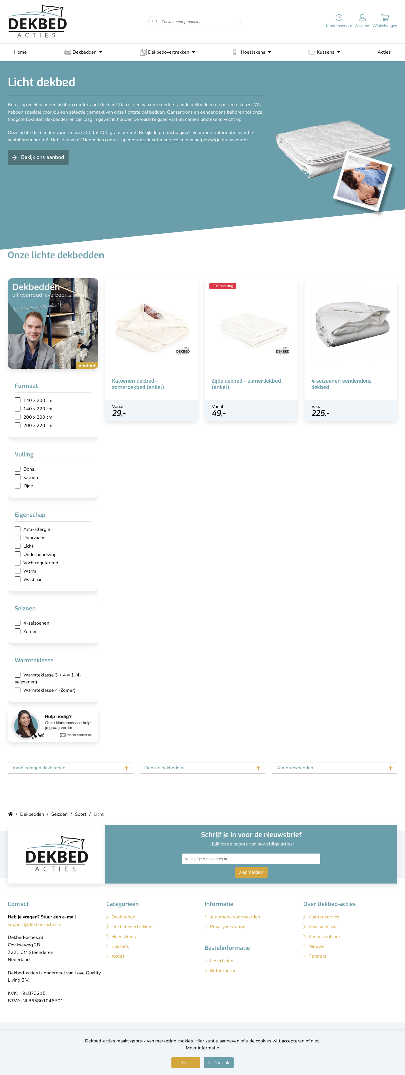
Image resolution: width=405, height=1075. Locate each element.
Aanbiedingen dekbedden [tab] (38, 768)
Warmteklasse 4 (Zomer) (49, 690)
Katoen (30, 477)
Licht (28, 546)
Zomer (30, 631)
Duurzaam (33, 538)
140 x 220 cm (37, 409)
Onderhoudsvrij (39, 554)
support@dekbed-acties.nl (35, 924)
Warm (29, 571)
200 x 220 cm (37, 425)
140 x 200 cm (37, 400)
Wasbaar (32, 579)
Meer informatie (202, 1048)
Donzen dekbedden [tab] (165, 768)
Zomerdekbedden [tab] (295, 768)
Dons (28, 469)
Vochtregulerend (40, 563)
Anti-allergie (36, 529)
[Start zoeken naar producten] (155, 22)
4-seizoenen (36, 623)
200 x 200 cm (37, 417)
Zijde (28, 486)
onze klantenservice (157, 140)
